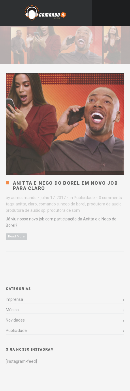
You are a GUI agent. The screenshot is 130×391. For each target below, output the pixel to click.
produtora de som (63, 210)
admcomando (24, 197)
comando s (49, 204)
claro (32, 204)
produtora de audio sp (26, 210)
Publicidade (84, 197)
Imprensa (14, 299)
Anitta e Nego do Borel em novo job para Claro (65, 185)
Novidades (15, 320)
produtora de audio (104, 204)
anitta (21, 204)
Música (12, 309)
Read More (16, 236)
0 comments (110, 197)
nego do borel (73, 204)
